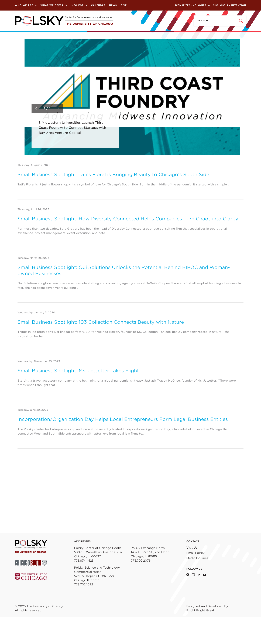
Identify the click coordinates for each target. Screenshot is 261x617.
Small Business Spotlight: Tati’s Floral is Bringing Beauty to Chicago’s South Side (113, 174)
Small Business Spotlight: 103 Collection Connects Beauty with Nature (101, 322)
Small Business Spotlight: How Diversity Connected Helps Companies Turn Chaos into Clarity (128, 218)
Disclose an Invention (229, 5)
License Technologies (190, 5)
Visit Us (191, 547)
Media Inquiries (197, 558)
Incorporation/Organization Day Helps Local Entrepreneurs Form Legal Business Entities (123, 419)
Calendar (98, 5)
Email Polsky (195, 553)
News (113, 5)
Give (124, 5)
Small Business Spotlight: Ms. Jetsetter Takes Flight (78, 370)
